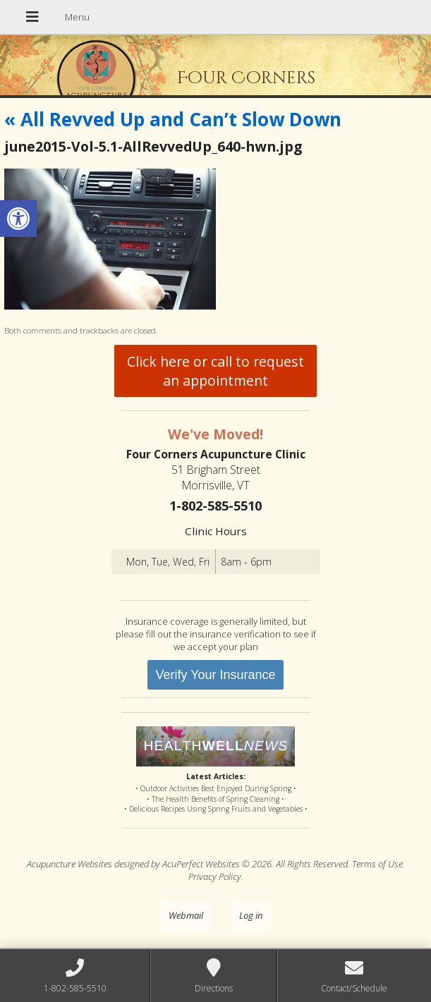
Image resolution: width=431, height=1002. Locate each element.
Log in (250, 915)
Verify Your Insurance (215, 675)
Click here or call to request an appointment (215, 371)
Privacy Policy (214, 876)
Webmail (186, 915)
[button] (18, 218)
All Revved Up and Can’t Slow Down (172, 119)
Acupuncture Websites (69, 863)
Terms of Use (377, 863)
